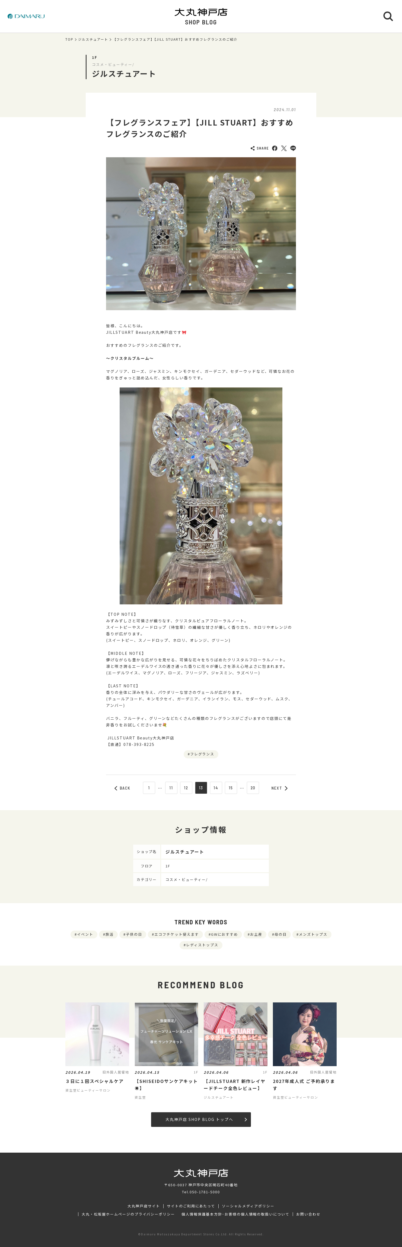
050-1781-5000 (205, 1191)
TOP (69, 39)
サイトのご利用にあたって (191, 1206)
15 (231, 787)
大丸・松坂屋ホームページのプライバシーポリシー (128, 1214)
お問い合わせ (308, 1214)
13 (201, 787)
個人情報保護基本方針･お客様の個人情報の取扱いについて (235, 1214)
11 (171, 787)
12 (186, 787)
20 (253, 787)
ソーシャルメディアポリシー (248, 1206)
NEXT (280, 788)
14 (215, 787)
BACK (122, 788)
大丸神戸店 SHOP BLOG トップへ (206, 1119)
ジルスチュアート (93, 39)
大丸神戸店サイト (143, 1206)
